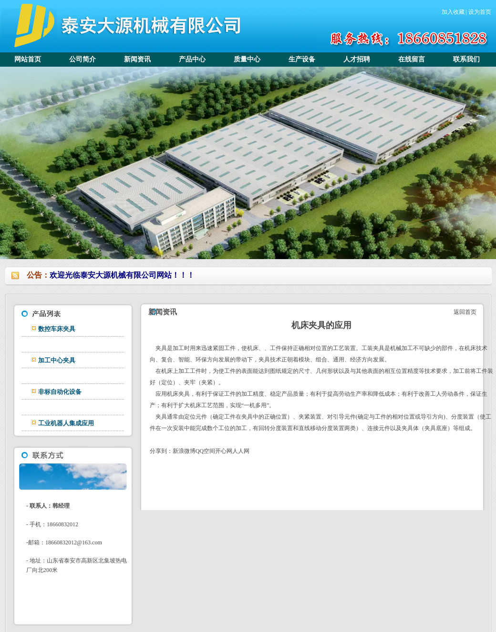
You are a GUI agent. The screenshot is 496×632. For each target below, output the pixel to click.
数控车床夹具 (56, 328)
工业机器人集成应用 (66, 423)
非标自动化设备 (60, 391)
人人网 (240, 451)
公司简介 (82, 59)
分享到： (161, 451)
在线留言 (411, 59)
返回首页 (464, 312)
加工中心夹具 (56, 360)
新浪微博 (184, 451)
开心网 (223, 451)
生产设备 (302, 59)
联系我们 (466, 59)
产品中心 (192, 59)
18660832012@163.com (73, 542)
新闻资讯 (137, 59)
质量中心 (247, 59)
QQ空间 (205, 451)
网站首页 (27, 59)
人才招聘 (356, 59)
